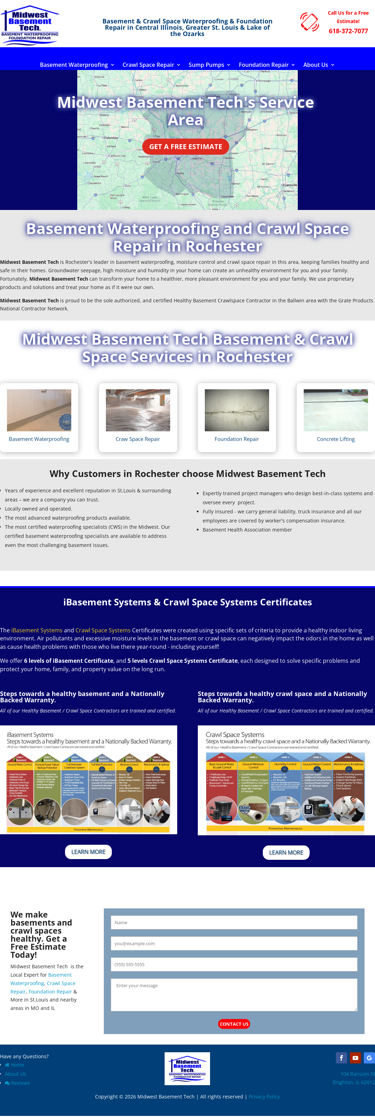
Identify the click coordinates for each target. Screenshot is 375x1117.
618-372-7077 (348, 31)
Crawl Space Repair (148, 65)
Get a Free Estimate (185, 146)
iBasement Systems (37, 630)
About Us (315, 65)
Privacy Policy (264, 1096)
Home (14, 1064)
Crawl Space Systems (103, 630)
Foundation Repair (264, 65)
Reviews (17, 1083)
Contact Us (234, 1024)
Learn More (88, 852)
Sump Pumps (206, 65)
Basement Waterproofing (74, 65)
